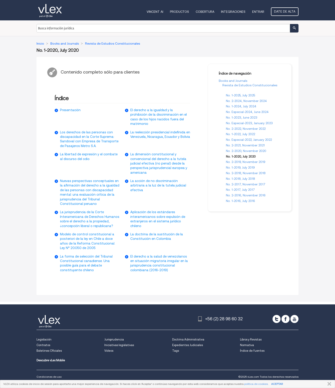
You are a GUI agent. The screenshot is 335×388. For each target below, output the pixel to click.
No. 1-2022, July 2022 (240, 134)
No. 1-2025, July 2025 (240, 95)
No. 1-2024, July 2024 (241, 106)
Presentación (70, 110)
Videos (108, 350)
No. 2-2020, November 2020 (246, 151)
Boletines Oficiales (49, 350)
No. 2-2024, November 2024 (246, 101)
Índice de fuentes (252, 350)
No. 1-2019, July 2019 (240, 167)
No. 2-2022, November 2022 (246, 128)
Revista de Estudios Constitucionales (249, 85)
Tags (175, 350)
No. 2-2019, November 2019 (245, 162)
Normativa (247, 345)
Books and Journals (233, 80)
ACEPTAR (277, 383)
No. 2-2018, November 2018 (246, 173)
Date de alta (284, 11)
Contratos (43, 345)
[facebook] (285, 319)
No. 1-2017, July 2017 (240, 189)
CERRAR (328, 384)
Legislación (44, 339)
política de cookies (256, 383)
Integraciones (233, 11)
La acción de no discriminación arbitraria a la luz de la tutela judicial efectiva (158, 185)
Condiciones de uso (49, 376)
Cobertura (205, 11)
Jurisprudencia (114, 339)
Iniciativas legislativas (119, 345)
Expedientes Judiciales (187, 345)
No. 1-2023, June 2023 (241, 117)
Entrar (258, 11)
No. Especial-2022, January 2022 (249, 139)
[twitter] (277, 319)
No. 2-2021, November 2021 (245, 145)
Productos (179, 11)
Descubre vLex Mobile (51, 360)
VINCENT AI (155, 11)
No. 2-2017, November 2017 (245, 184)
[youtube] (294, 319)
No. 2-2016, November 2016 (246, 195)
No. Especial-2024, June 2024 (247, 112)
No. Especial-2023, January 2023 (249, 123)
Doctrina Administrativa (188, 339)
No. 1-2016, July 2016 (240, 201)
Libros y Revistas (251, 339)
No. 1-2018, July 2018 (240, 178)
